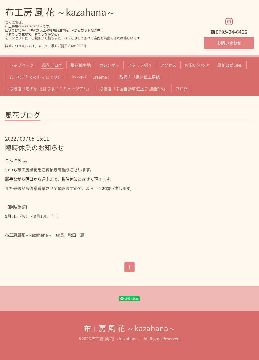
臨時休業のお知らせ (34, 147)
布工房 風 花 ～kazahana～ (60, 12)
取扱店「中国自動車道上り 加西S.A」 (133, 89)
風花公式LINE (229, 65)
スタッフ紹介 (140, 65)
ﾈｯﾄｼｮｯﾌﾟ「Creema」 (91, 77)
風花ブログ (52, 65)
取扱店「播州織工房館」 (141, 77)
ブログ (182, 89)
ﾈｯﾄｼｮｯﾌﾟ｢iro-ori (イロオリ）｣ (36, 77)
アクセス (168, 65)
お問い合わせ (229, 43)
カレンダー (109, 65)
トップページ (21, 65)
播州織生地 (81, 65)
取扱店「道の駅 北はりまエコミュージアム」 (50, 89)
